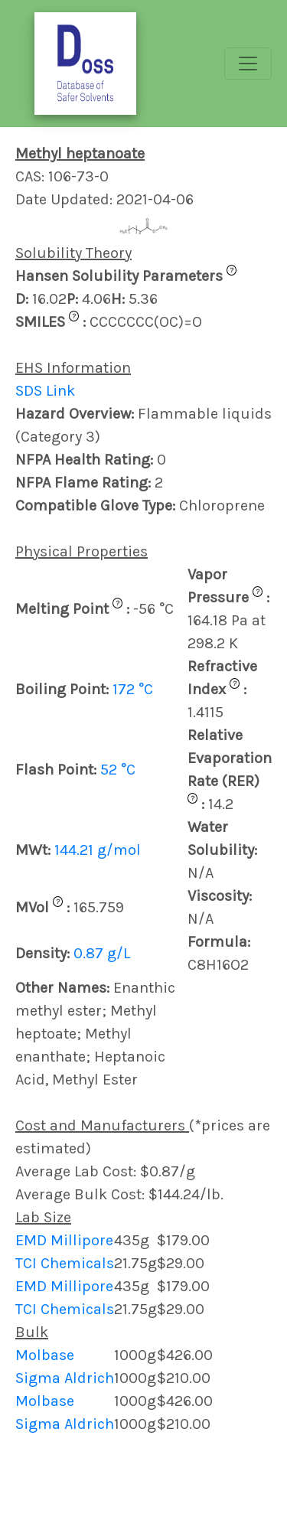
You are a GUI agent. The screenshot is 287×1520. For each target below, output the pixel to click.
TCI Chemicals (64, 1263)
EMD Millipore (64, 1240)
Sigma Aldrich (64, 1378)
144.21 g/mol (97, 850)
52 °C (117, 769)
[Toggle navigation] (248, 63)
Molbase (44, 1355)
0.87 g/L (101, 953)
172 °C (133, 689)
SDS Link (45, 391)
